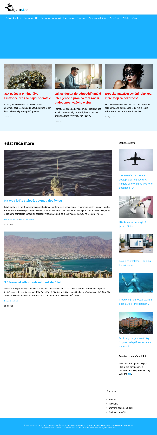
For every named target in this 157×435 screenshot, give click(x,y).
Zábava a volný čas (97, 18)
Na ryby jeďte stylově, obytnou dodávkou (33, 200)
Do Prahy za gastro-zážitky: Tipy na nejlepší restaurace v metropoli (135, 342)
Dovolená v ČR (31, 18)
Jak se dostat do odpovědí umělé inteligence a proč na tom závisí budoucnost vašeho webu (78, 98)
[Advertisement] (78, 38)
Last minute (69, 18)
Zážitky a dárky (130, 18)
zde (129, 374)
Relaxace (81, 18)
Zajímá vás (115, 18)
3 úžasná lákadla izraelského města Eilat (32, 282)
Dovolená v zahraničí (51, 18)
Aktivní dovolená (13, 18)
